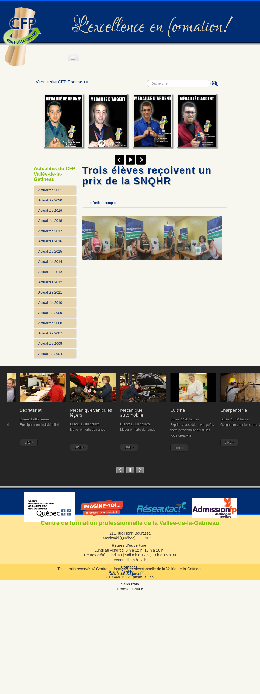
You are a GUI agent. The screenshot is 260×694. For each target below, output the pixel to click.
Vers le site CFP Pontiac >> (62, 82)
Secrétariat (53, 401)
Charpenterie (199, 401)
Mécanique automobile (126, 403)
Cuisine (157, 401)
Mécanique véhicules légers (94, 403)
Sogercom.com (138, 569)
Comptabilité (20, 401)
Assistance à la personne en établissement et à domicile (236, 408)
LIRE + (15, 438)
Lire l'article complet (101, 203)
